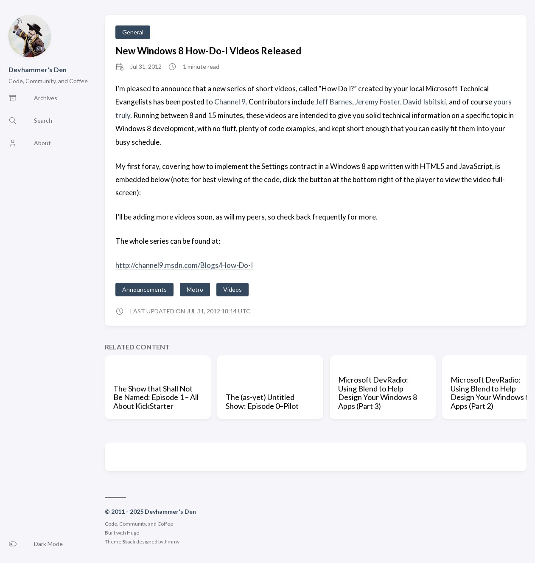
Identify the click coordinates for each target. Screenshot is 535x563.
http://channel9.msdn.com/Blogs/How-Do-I (184, 265)
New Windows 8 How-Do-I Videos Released (208, 50)
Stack (128, 541)
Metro (195, 289)
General (132, 32)
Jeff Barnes (334, 101)
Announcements (144, 289)
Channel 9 (230, 101)
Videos (232, 289)
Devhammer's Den (37, 69)
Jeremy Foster (377, 101)
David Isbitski (424, 101)
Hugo (133, 532)
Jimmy (171, 541)
